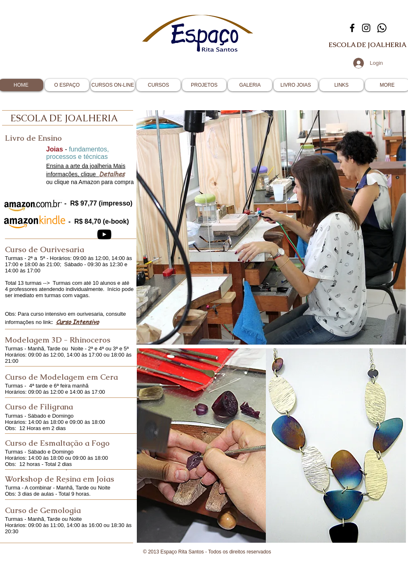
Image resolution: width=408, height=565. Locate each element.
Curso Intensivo (77, 321)
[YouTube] (104, 234)
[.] (66, 467)
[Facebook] (352, 27)
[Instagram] (366, 27)
